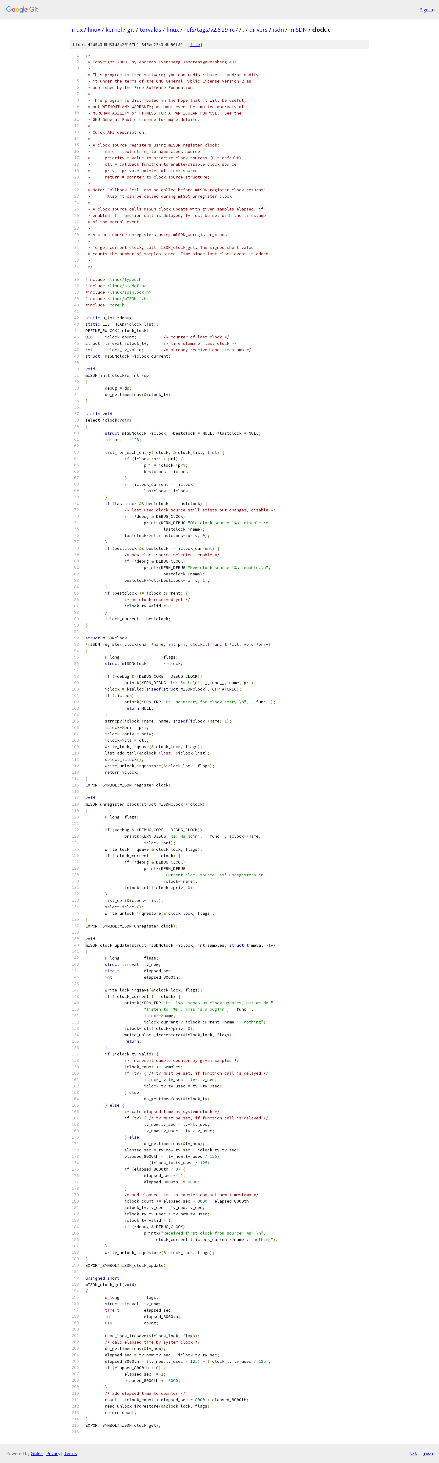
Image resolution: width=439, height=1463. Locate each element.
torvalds (150, 29)
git (130, 29)
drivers (258, 29)
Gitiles (37, 1453)
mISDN (298, 29)
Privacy (53, 1453)
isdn (278, 29)
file (195, 44)
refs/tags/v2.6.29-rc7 (211, 29)
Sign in (426, 9)
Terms (70, 1453)
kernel (113, 29)
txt (413, 1453)
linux (76, 29)
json (428, 1453)
